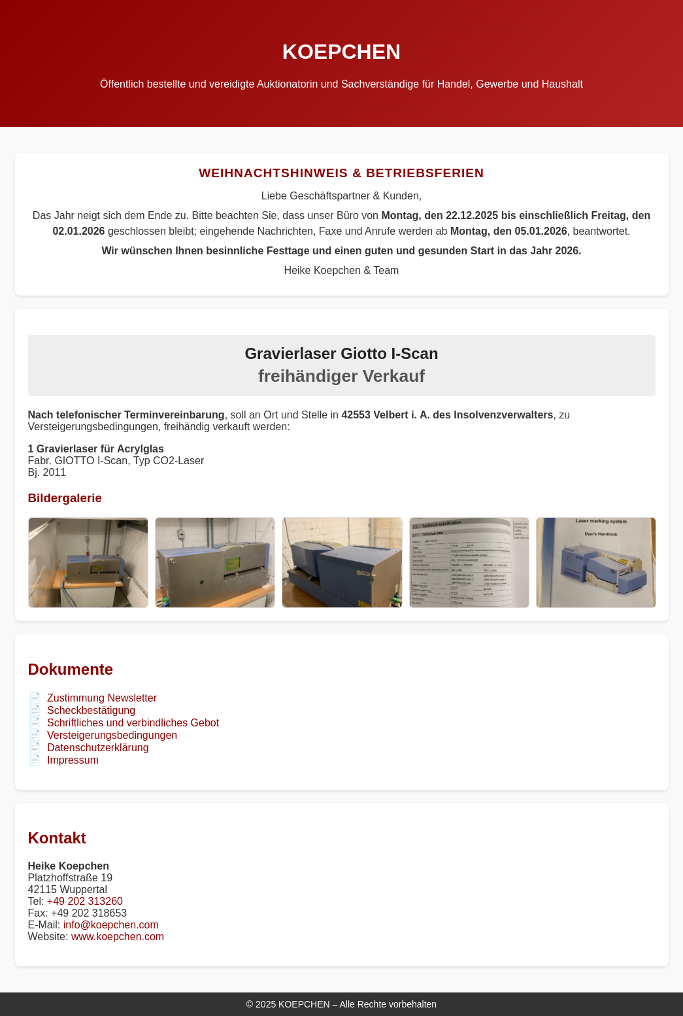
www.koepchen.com (117, 936)
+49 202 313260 (85, 901)
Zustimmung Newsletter (102, 697)
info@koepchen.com (111, 924)
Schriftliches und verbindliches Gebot (133, 722)
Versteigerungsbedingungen (112, 735)
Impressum (73, 760)
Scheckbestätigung (91, 710)
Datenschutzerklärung (98, 747)
